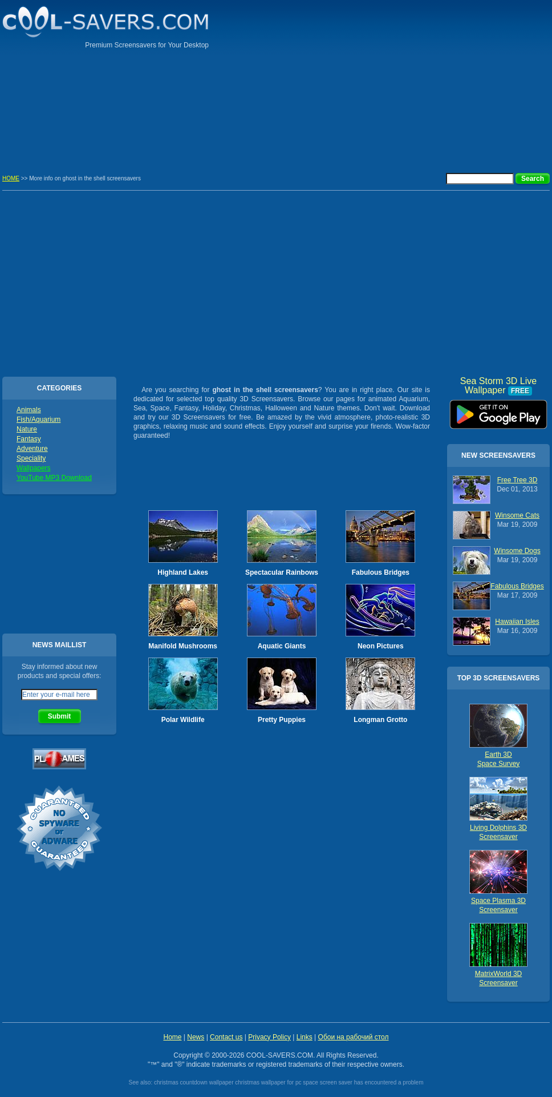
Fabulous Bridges (380, 572)
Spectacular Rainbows (281, 572)
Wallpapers (34, 468)
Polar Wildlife (183, 720)
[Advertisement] (471, 80)
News (195, 1037)
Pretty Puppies (282, 720)
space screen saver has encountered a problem (363, 1082)
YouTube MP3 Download (54, 478)
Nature (27, 429)
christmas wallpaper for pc (268, 1082)
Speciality (31, 458)
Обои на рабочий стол (353, 1037)
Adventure (32, 449)
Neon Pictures (381, 646)
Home (172, 1037)
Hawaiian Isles (517, 622)
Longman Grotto (380, 720)
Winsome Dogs (517, 551)
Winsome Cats (517, 515)
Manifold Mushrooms (182, 646)
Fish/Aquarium (38, 420)
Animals (29, 410)
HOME (10, 178)
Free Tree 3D (517, 480)
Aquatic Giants (282, 646)
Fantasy (29, 439)
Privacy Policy (269, 1037)
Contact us (226, 1037)
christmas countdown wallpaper (194, 1082)
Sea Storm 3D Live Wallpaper (498, 410)
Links (304, 1037)
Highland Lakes (182, 572)
